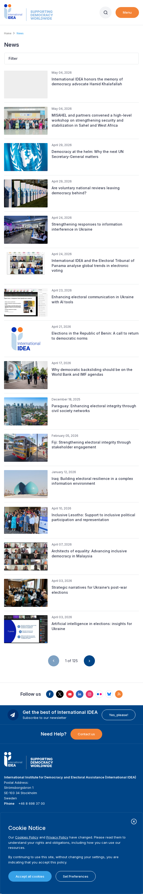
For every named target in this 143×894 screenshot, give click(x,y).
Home (7, 33)
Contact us (86, 734)
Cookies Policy (26, 837)
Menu (127, 12)
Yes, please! (118, 715)
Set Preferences (75, 876)
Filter (13, 58)
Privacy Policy (57, 837)
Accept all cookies (30, 876)
